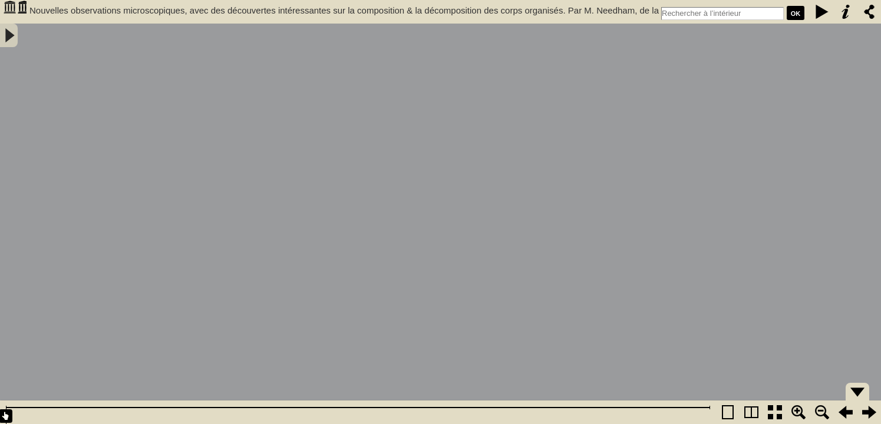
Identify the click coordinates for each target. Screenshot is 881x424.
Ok (796, 13)
